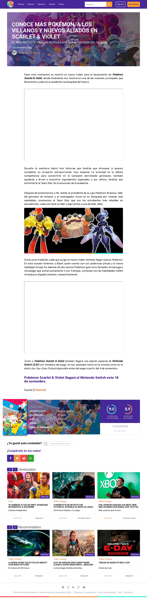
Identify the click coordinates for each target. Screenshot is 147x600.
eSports (52, 4)
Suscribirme (134, 4)
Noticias (21, 4)
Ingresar (120, 4)
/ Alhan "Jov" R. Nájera (25, 53)
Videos (61, 4)
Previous (9, 469)
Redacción (39, 518)
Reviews (31, 4)
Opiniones (41, 4)
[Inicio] (10, 4)
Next (15, 469)
